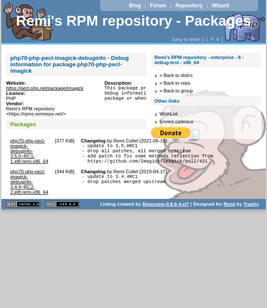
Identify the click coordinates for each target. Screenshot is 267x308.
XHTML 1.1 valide (23, 209)
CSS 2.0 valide (62, 209)
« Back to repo (175, 83)
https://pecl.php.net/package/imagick (44, 88)
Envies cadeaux (176, 121)
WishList (168, 113)
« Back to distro (176, 75)
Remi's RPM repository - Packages (133, 21)
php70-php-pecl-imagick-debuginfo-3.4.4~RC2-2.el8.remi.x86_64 (29, 187)
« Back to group (176, 90)
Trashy (251, 209)
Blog (135, 6)
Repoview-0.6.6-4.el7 (165, 209)
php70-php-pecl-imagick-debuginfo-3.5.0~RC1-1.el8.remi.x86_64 (29, 151)
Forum (158, 6)
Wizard (220, 6)
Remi (229, 209)
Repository (189, 6)
